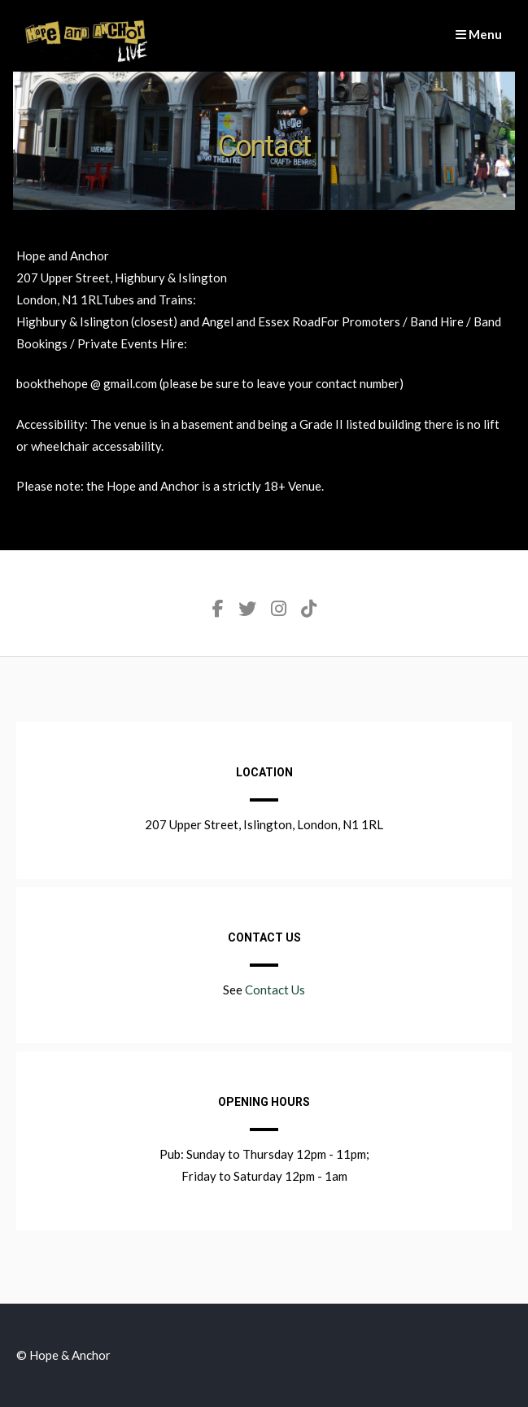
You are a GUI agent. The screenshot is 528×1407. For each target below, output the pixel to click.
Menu (479, 34)
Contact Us (275, 989)
